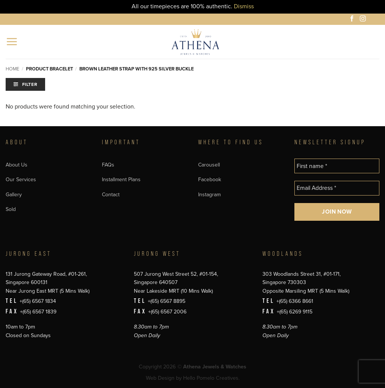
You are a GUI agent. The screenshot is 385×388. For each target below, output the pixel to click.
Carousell (209, 165)
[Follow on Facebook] (353, 19)
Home (12, 69)
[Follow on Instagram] (364, 19)
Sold (11, 209)
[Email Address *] (336, 188)
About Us (16, 165)
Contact (111, 194)
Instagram (209, 194)
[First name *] (336, 166)
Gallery (14, 194)
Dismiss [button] (244, 6)
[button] (12, 42)
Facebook (209, 179)
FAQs (108, 165)
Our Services (21, 179)
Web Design (160, 378)
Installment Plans (121, 179)
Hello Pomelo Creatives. (211, 378)
